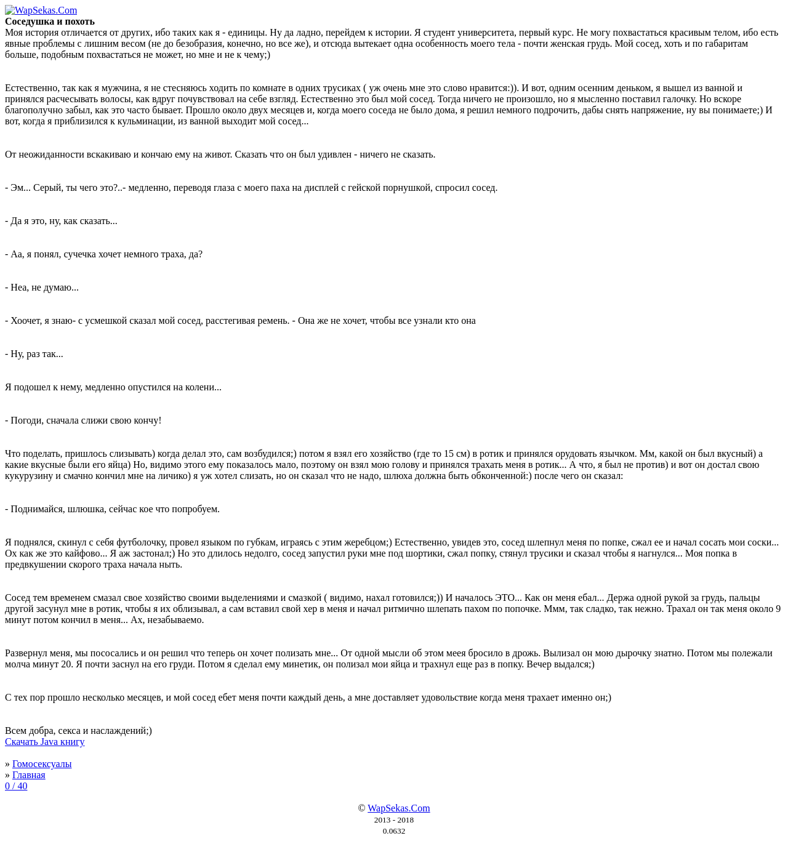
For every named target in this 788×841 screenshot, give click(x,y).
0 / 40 (16, 786)
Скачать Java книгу (45, 741)
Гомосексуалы (42, 764)
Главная (29, 775)
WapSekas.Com (399, 808)
